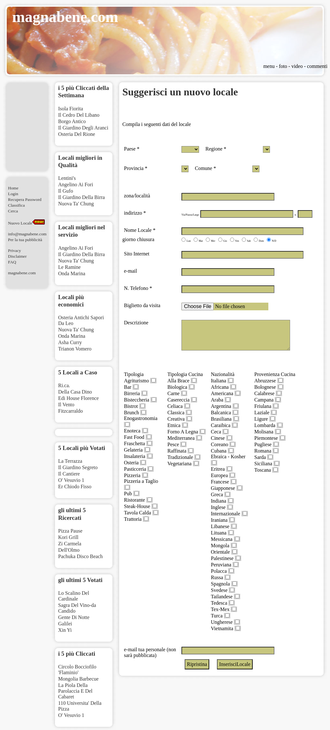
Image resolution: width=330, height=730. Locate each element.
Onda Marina (71, 273)
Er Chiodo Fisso (74, 486)
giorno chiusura (138, 239)
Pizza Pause (70, 531)
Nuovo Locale (26, 223)
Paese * (131, 148)
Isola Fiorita (70, 108)
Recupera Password (25, 199)
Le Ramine (69, 267)
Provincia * (135, 168)
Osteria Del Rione (76, 134)
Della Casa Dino (75, 391)
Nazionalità (222, 374)
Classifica (16, 205)
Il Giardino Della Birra (81, 197)
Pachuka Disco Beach (80, 556)
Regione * (215, 148)
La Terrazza (70, 461)
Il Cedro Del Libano (78, 115)
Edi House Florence (78, 398)
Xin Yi (65, 630)
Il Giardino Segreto (78, 467)
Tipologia (134, 374)
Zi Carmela (69, 543)
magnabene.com (22, 272)
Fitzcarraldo (70, 411)
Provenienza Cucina (274, 374)
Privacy (14, 250)
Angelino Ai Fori (75, 184)
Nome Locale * (140, 230)
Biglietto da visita (142, 305)
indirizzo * (135, 213)
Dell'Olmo (69, 550)
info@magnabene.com (27, 234)
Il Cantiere (69, 473)
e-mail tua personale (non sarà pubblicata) (150, 652)
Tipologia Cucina (185, 374)
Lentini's (67, 178)
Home (13, 188)
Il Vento (66, 404)
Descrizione (136, 322)
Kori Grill (68, 537)
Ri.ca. (64, 385)
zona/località (137, 195)
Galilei (65, 623)
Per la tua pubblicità (25, 239)
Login (13, 193)
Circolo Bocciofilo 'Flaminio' (77, 669)
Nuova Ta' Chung (76, 203)
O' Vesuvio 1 (71, 480)
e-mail (130, 271)
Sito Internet (137, 253)
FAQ (12, 262)
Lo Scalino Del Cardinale (73, 595)
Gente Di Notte (73, 617)
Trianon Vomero (74, 348)
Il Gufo (65, 191)
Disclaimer (17, 256)
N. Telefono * (138, 288)
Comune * (205, 168)
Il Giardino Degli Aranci (83, 127)
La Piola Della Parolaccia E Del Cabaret (75, 690)
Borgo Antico (72, 121)
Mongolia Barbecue (78, 679)
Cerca (13, 211)
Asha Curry (70, 342)
